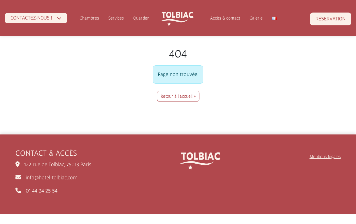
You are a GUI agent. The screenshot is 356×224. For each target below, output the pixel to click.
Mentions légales (325, 156)
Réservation (331, 19)
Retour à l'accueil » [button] (178, 96)
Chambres (89, 17)
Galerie (256, 17)
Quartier (141, 17)
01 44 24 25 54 (41, 191)
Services (116, 17)
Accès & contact (225, 17)
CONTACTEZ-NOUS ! (31, 18)
